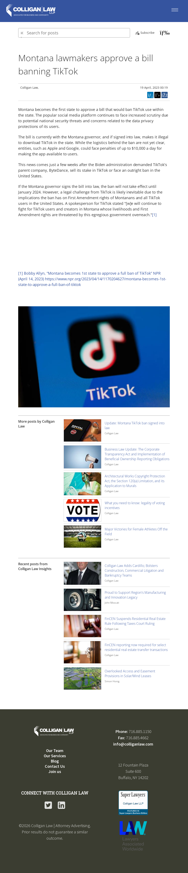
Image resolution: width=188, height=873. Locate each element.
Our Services (55, 755)
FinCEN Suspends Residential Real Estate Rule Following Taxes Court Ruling (135, 621)
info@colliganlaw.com (133, 744)
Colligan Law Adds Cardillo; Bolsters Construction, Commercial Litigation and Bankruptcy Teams (134, 570)
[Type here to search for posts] (74, 33)
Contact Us (55, 766)
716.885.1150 (140, 731)
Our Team (54, 750)
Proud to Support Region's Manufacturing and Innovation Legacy (135, 595)
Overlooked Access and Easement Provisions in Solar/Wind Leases (130, 673)
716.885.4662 (137, 737)
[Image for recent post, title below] (82, 573)
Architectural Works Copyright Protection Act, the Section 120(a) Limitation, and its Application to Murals (135, 481)
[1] (154, 214)
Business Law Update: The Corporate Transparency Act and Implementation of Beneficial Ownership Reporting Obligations (137, 454)
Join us (54, 771)
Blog (55, 761)
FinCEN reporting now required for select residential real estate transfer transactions (136, 647)
